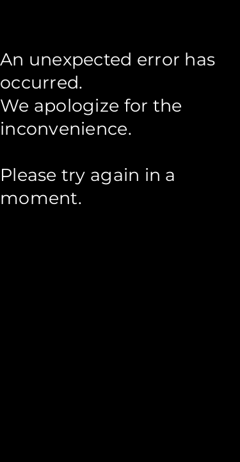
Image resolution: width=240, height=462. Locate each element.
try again (100, 174)
